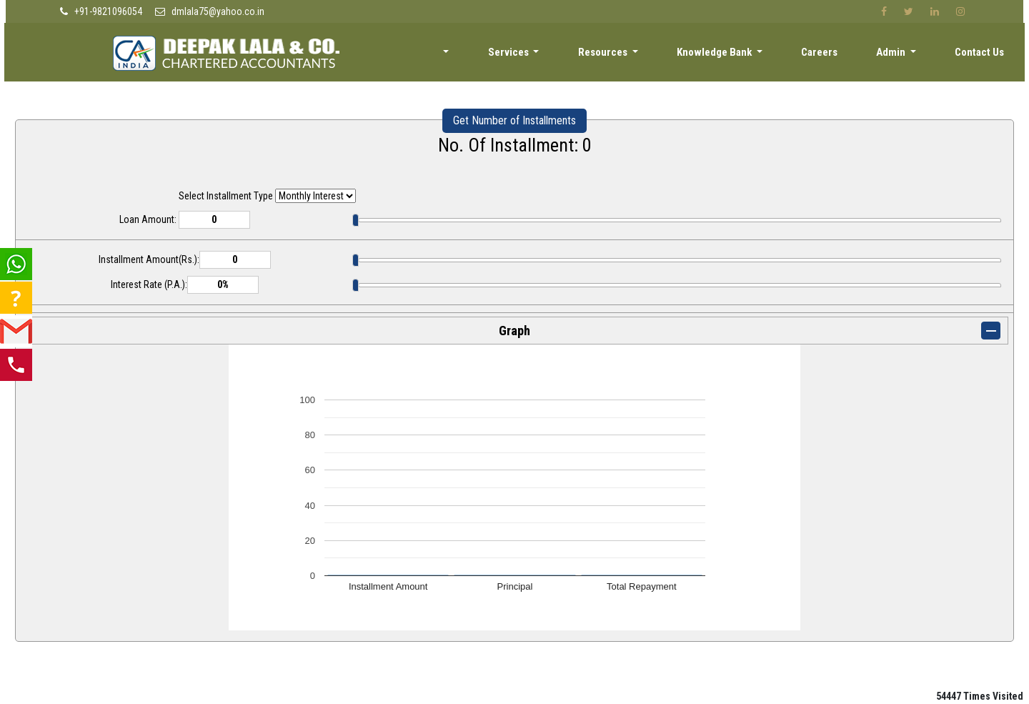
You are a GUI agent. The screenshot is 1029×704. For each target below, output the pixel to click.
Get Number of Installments (514, 120)
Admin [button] (899, 55)
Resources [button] (625, 55)
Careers (830, 55)
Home (395, 55)
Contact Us (981, 55)
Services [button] (535, 55)
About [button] (457, 55)
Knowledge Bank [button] (731, 55)
